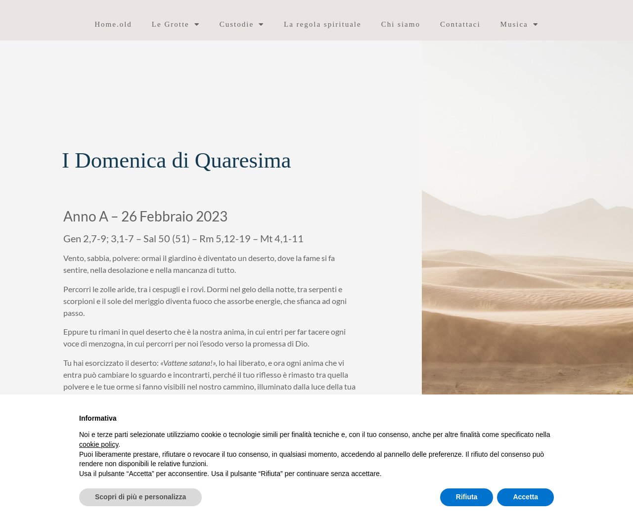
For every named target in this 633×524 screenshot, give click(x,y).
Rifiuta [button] (467, 497)
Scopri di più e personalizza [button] (140, 497)
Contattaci (460, 24)
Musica (519, 24)
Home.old (113, 24)
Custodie (242, 24)
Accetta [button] (525, 497)
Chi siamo (400, 24)
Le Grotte (176, 24)
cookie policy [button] (98, 444)
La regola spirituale (323, 24)
